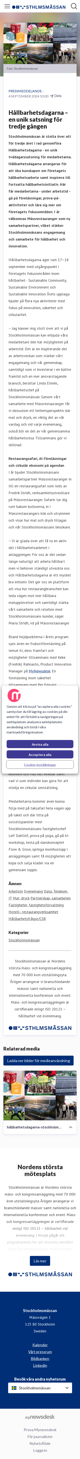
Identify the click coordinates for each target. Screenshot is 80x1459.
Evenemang (33, 891)
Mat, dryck (21, 898)
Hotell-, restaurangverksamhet (33, 911)
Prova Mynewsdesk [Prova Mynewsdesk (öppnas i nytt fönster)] (40, 1429)
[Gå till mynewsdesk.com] (40, 1417)
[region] (40, 729)
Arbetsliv (16, 891)
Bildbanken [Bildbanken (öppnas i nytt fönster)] (40, 1358)
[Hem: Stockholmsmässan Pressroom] (38, 6)
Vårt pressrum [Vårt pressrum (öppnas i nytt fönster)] (40, 1351)
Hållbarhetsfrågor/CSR (27, 918)
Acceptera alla (40, 754)
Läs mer (40, 1260)
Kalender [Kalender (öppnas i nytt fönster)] (40, 1344)
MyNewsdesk (39, 671)
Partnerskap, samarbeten (51, 898)
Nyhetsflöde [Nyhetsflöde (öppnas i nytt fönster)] (40, 1443)
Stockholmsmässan (24, 940)
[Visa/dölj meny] (7, 6)
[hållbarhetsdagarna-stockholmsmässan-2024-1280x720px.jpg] (40, 1095)
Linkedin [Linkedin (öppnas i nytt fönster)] (40, 1365)
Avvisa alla (40, 744)
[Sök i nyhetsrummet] (74, 6)
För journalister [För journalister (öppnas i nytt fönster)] (40, 1436)
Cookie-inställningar (40, 764)
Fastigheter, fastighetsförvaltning (36, 904)
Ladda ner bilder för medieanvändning (38, 1060)
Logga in (40, 1450)
